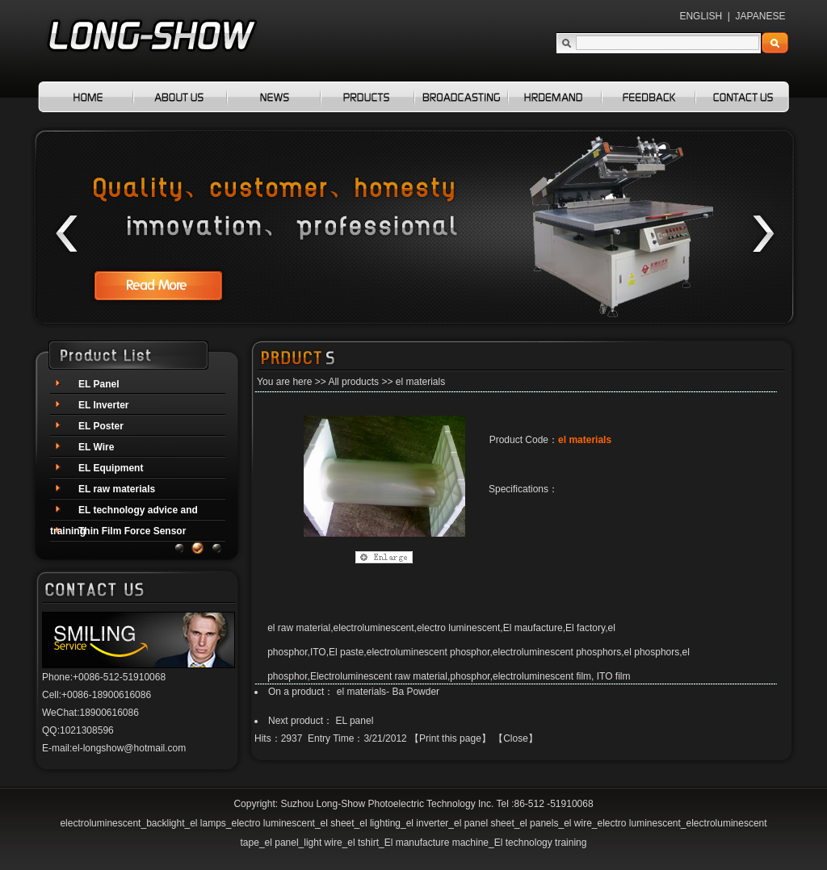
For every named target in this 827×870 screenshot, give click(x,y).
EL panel (354, 720)
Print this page (450, 738)
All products (353, 381)
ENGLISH (700, 16)
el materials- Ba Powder (388, 691)
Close (515, 738)
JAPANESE (761, 16)
